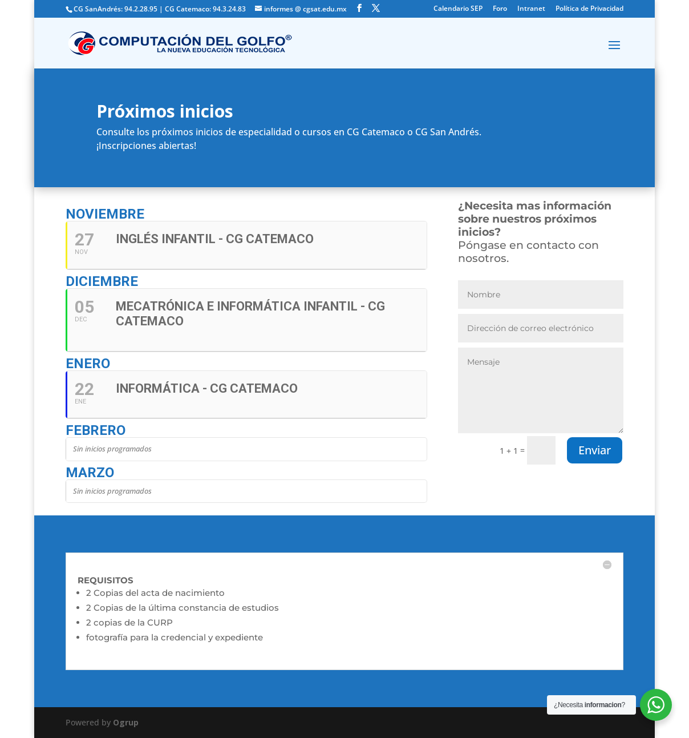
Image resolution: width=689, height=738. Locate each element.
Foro (500, 9)
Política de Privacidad (589, 9)
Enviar (594, 450)
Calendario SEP (458, 9)
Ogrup (126, 722)
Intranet (531, 9)
